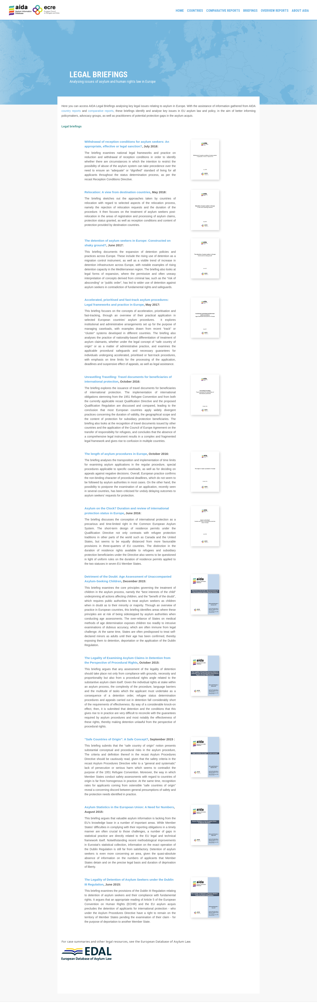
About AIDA (300, 11)
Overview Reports (274, 11)
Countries (195, 11)
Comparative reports (223, 11)
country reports (71, 110)
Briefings (250, 11)
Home (180, 11)
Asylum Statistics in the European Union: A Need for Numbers (129, 807)
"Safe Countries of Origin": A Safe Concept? (116, 739)
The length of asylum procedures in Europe (116, 453)
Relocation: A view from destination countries (117, 192)
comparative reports (101, 110)
